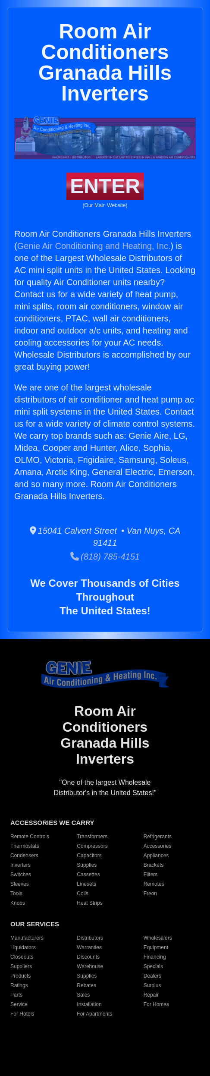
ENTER (105, 186)
